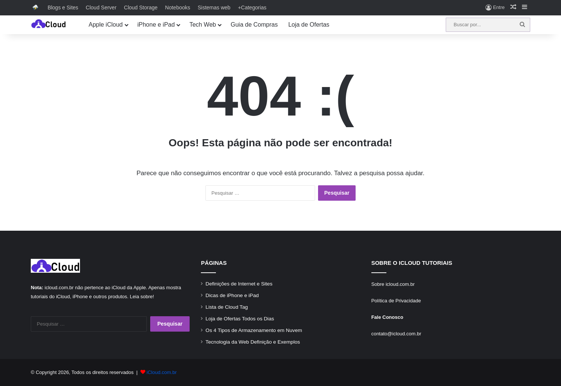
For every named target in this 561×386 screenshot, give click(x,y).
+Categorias (252, 8)
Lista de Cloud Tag (226, 307)
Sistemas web (214, 8)
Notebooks (177, 8)
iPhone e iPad (156, 24)
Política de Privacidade (396, 300)
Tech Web (202, 24)
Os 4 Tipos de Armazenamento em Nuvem (253, 330)
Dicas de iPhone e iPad (232, 295)
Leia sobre (141, 296)
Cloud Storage (141, 8)
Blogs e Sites (63, 8)
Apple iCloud (106, 24)
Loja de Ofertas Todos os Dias (239, 318)
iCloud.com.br (161, 372)
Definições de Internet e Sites (238, 284)
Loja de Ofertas (308, 24)
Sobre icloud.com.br (393, 284)
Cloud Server (101, 8)
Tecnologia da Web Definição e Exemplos (252, 342)
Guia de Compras (254, 24)
